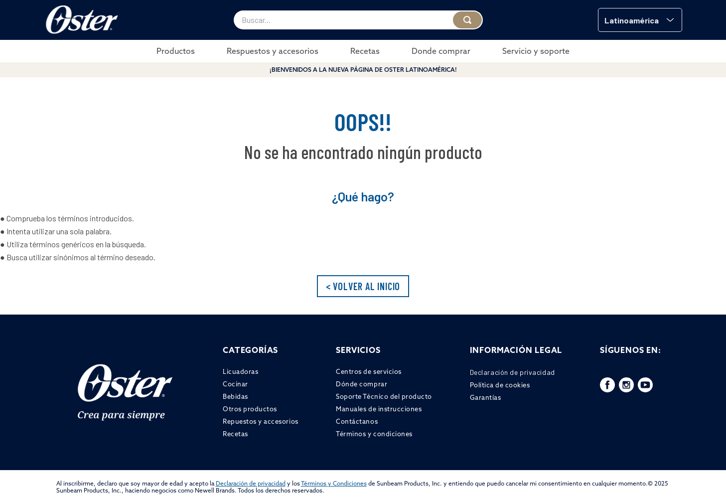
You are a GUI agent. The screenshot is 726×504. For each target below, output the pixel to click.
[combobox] (358, 19)
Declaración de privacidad (251, 483)
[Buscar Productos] (467, 19)
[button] (640, 20)
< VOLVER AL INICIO (363, 286)
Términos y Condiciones (334, 483)
